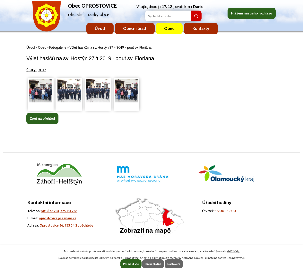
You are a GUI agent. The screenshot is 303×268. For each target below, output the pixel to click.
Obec (169, 28)
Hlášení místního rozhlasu (251, 13)
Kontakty (200, 28)
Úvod (100, 28)
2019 (42, 70)
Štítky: (31, 70)
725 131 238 (68, 211)
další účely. (233, 251)
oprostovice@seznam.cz (57, 218)
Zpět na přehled (42, 118)
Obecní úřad (134, 28)
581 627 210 (50, 211)
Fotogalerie (57, 47)
